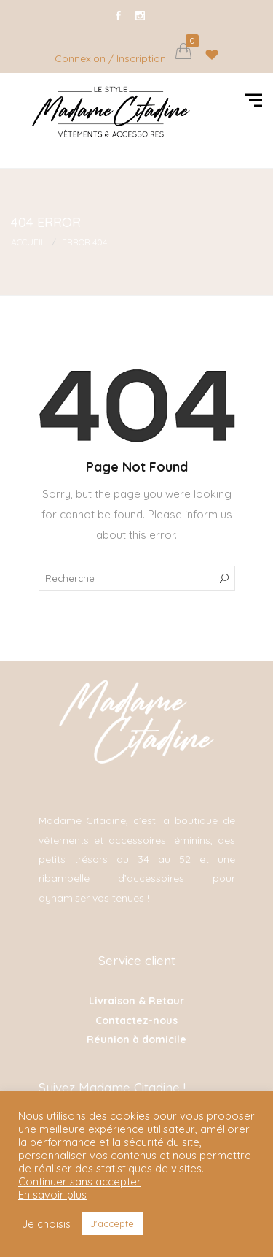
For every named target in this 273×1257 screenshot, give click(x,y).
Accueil (28, 242)
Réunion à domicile (136, 1039)
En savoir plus (52, 1195)
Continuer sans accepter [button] (79, 1181)
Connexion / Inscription (110, 58)
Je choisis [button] (46, 1224)
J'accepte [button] (112, 1223)
